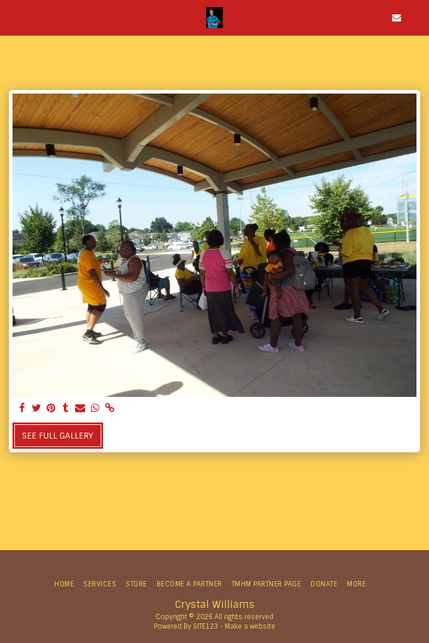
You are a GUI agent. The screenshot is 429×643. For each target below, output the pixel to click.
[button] (13, 17)
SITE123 (205, 626)
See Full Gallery (57, 435)
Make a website (250, 626)
